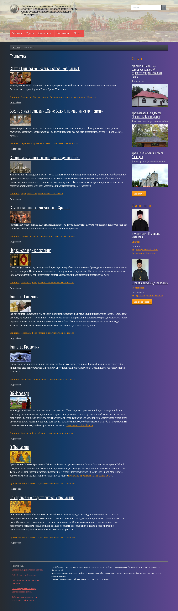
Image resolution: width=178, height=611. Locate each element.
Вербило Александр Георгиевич (150, 282)
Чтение (78, 33)
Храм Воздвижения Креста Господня (147, 154)
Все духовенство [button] (142, 302)
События (17, 33)
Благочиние (63, 33)
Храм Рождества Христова (149, 295)
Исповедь (26, 282)
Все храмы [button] (139, 194)
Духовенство (45, 33)
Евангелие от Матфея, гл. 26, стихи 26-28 (90, 475)
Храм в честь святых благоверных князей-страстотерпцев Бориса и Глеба (147, 71)
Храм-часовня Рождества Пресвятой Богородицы (146, 114)
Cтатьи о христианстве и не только (67, 97)
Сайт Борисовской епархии (24, 575)
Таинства (14, 97)
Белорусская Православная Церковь (27, 570)
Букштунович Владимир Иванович (146, 235)
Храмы (30, 33)
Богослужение (40, 97)
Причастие (26, 97)
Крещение (26, 379)
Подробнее (15, 102)
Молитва (91, 97)
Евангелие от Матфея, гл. (79, 425)
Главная (16, 47)
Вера (23, 143)
